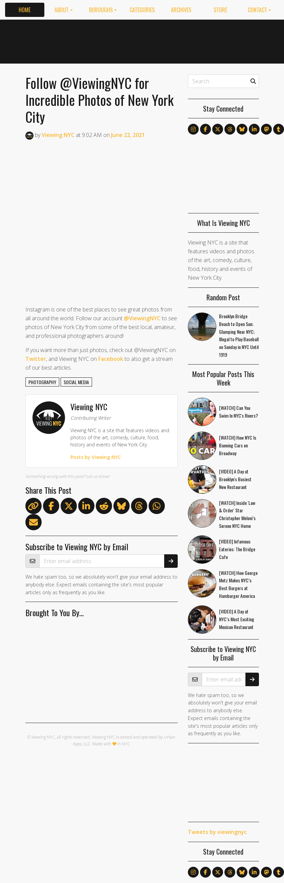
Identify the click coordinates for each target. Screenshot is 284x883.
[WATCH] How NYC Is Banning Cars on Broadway (237, 445)
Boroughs (101, 10)
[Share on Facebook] (51, 507)
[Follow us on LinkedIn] (254, 129)
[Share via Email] (33, 523)
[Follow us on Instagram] (193, 129)
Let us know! (97, 476)
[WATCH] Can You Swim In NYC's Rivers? (238, 411)
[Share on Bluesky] (121, 507)
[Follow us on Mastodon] (266, 129)
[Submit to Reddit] (104, 507)
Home (24, 10)
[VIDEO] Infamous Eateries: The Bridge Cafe (237, 549)
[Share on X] (69, 507)
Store (220, 10)
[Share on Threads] (139, 507)
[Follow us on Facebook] (205, 129)
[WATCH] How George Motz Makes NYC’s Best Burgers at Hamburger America (238, 584)
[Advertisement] (203, 40)
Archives (181, 10)
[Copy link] (33, 506)
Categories (142, 10)
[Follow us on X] (217, 129)
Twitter (35, 359)
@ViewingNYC (142, 318)
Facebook (110, 359)
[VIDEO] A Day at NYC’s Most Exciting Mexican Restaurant (236, 619)
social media (76, 382)
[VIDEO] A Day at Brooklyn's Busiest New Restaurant (235, 479)
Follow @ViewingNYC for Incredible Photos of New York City (99, 100)
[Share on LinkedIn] (86, 507)
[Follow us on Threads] (229, 129)
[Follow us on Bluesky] (242, 129)
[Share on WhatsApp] (157, 507)
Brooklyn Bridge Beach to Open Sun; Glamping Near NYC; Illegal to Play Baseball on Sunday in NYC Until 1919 (239, 335)
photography (42, 382)
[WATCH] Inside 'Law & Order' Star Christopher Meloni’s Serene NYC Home (237, 514)
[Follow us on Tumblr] (278, 129)
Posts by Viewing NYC (95, 457)
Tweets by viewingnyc (217, 832)
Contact (257, 10)
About (61, 10)
